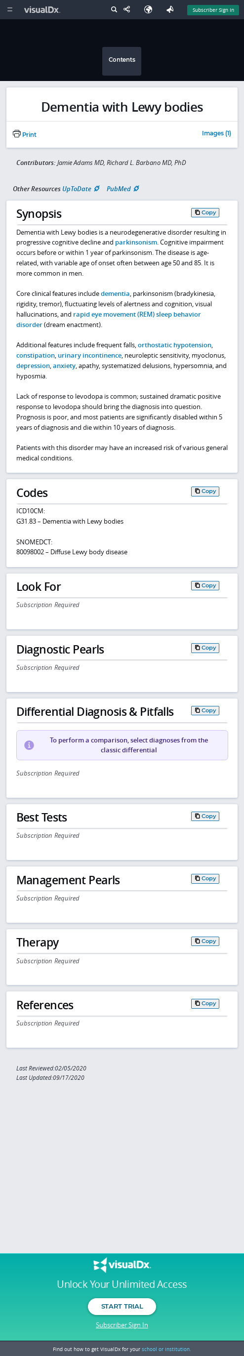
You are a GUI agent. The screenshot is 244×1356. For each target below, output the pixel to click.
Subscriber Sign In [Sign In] (213, 9)
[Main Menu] (9, 9)
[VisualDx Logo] (43, 9)
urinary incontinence (90, 355)
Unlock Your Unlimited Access (122, 1284)
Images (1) (216, 134)
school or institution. (166, 1349)
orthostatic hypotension (174, 344)
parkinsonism (136, 242)
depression (33, 365)
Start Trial (122, 1306)
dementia (115, 293)
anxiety (64, 365)
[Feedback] (172, 9)
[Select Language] (151, 9)
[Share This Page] (129, 9)
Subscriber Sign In (122, 1324)
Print (25, 134)
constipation (35, 355)
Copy (209, 212)
